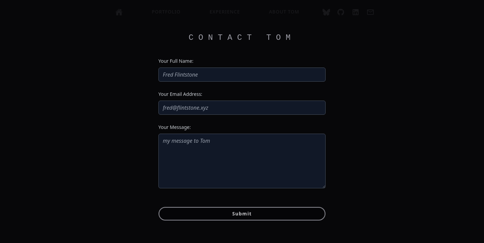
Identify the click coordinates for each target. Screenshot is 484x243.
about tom (284, 11)
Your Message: (174, 127)
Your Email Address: (180, 94)
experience (225, 11)
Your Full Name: (175, 61)
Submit (241, 214)
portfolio (166, 11)
